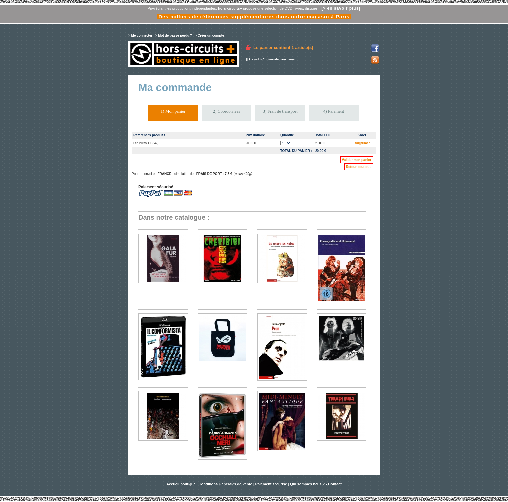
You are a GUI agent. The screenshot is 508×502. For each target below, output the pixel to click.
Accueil (253, 59)
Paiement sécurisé (271, 484)
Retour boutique (358, 167)
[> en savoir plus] (340, 8)
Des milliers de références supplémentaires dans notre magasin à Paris (254, 16)
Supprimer (362, 143)
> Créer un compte (209, 35)
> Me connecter (140, 35)
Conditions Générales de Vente (225, 484)
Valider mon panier (356, 160)
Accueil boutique (181, 484)
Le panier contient (283, 47)
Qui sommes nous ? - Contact (316, 484)
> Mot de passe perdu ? (173, 35)
